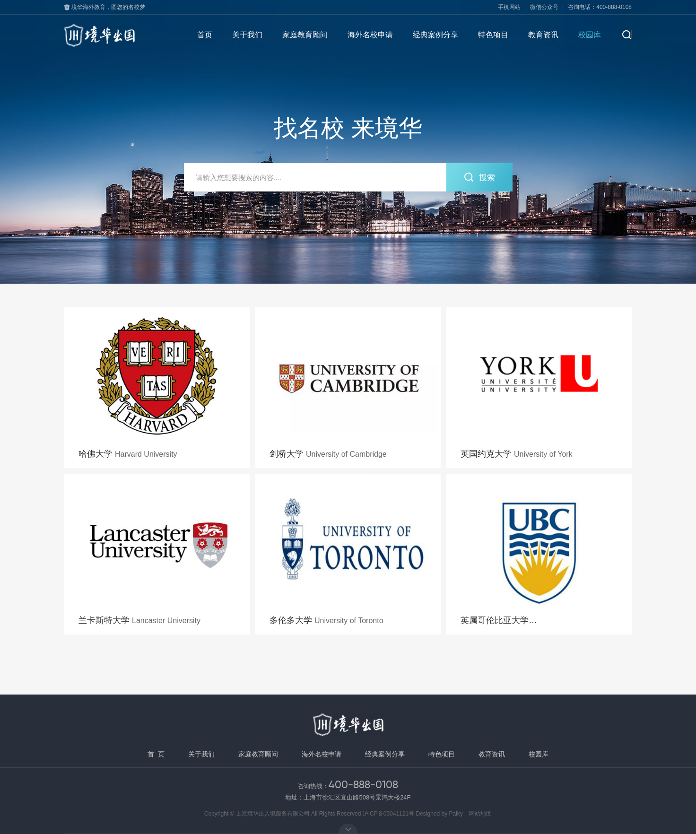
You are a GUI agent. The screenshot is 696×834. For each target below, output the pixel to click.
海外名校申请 (370, 35)
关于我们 (247, 35)
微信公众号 (544, 7)
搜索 (479, 177)
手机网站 (509, 7)
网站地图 (480, 813)
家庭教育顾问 (305, 35)
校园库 (589, 35)
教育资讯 (543, 35)
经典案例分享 (435, 35)
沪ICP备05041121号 (388, 813)
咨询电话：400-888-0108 (600, 7)
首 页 (156, 754)
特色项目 (493, 35)
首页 (204, 35)
